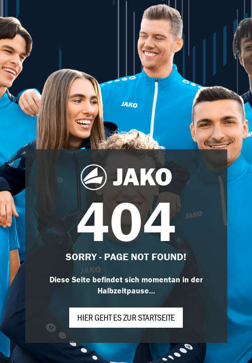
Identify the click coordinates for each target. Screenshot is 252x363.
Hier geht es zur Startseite (126, 317)
